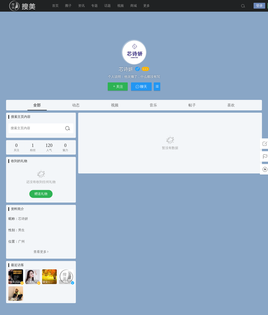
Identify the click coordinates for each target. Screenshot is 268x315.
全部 (37, 105)
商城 (133, 5)
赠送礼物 (40, 194)
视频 (120, 5)
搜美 (23, 6)
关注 (117, 86)
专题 (94, 5)
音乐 (153, 105)
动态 (76, 105)
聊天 (141, 86)
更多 (146, 5)
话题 (107, 5)
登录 (259, 5)
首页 (55, 5)
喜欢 (231, 105)
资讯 (81, 5)
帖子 (192, 105)
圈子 (68, 5)
